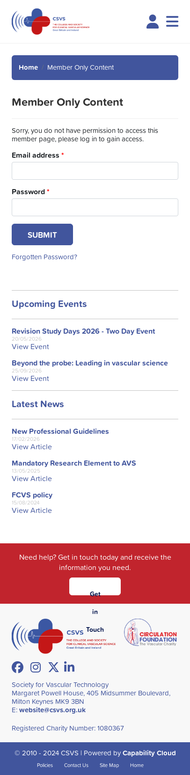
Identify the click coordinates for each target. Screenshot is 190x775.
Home (28, 67)
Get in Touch (95, 592)
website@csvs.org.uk (52, 710)
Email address (38, 155)
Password (31, 191)
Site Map (109, 764)
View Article (32, 446)
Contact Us (76, 764)
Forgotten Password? (44, 257)
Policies (45, 764)
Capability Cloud (149, 753)
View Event (30, 346)
